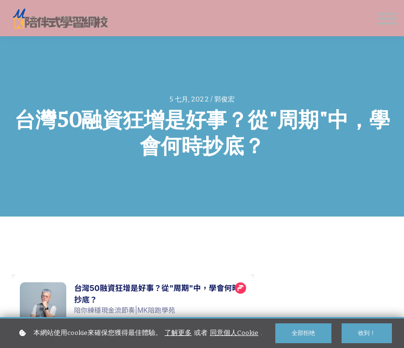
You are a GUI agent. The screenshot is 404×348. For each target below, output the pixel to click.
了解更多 (178, 333)
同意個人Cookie (234, 333)
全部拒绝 (303, 333)
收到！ (366, 333)
